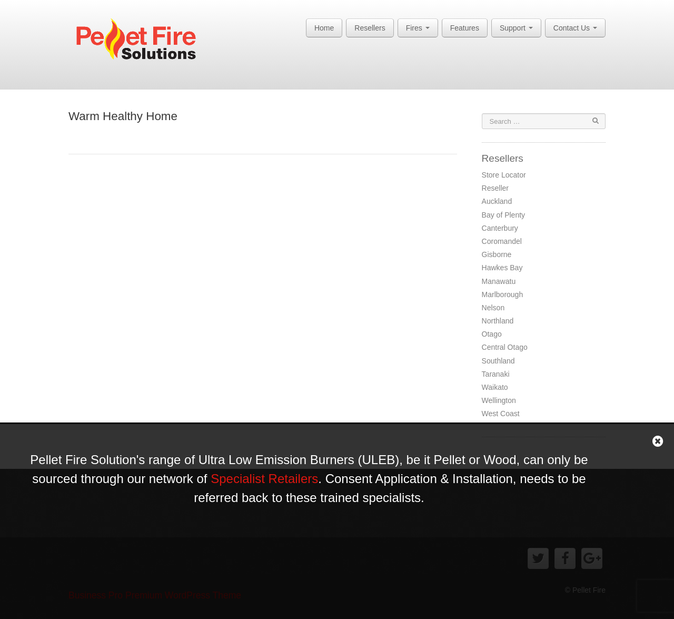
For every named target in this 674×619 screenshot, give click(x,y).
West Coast (501, 413)
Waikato (495, 387)
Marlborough (502, 294)
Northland (498, 321)
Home (324, 28)
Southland (498, 361)
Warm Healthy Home (122, 116)
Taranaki (496, 374)
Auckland (497, 201)
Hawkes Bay (502, 267)
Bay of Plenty (504, 215)
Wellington (499, 400)
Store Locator (504, 175)
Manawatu (499, 281)
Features (464, 28)
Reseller (495, 188)
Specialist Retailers (264, 478)
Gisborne (497, 254)
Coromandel (502, 241)
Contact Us (575, 28)
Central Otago (505, 347)
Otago (492, 334)
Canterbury (500, 228)
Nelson (493, 307)
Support (516, 28)
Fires (418, 28)
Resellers (369, 28)
